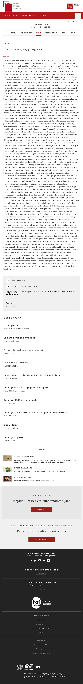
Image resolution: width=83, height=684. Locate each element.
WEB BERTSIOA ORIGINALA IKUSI (22, 286)
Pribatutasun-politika (41, 645)
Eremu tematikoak (41, 616)
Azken (11, 16)
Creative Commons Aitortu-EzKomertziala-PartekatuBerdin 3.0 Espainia (51, 291)
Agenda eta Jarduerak (41, 628)
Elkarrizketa (26, 33)
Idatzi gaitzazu (41, 589)
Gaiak (38, 33)
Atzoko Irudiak (51, 33)
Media (64, 33)
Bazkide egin (41, 574)
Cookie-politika (41, 649)
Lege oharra (41, 640)
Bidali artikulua (41, 540)
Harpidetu (43, 16)
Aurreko (28, 16)
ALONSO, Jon (8, 56)
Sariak (41, 632)
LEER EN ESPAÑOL (16, 281)
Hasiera (13, 33)
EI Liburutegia (41, 624)
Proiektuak (41, 620)
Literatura (10, 307)
